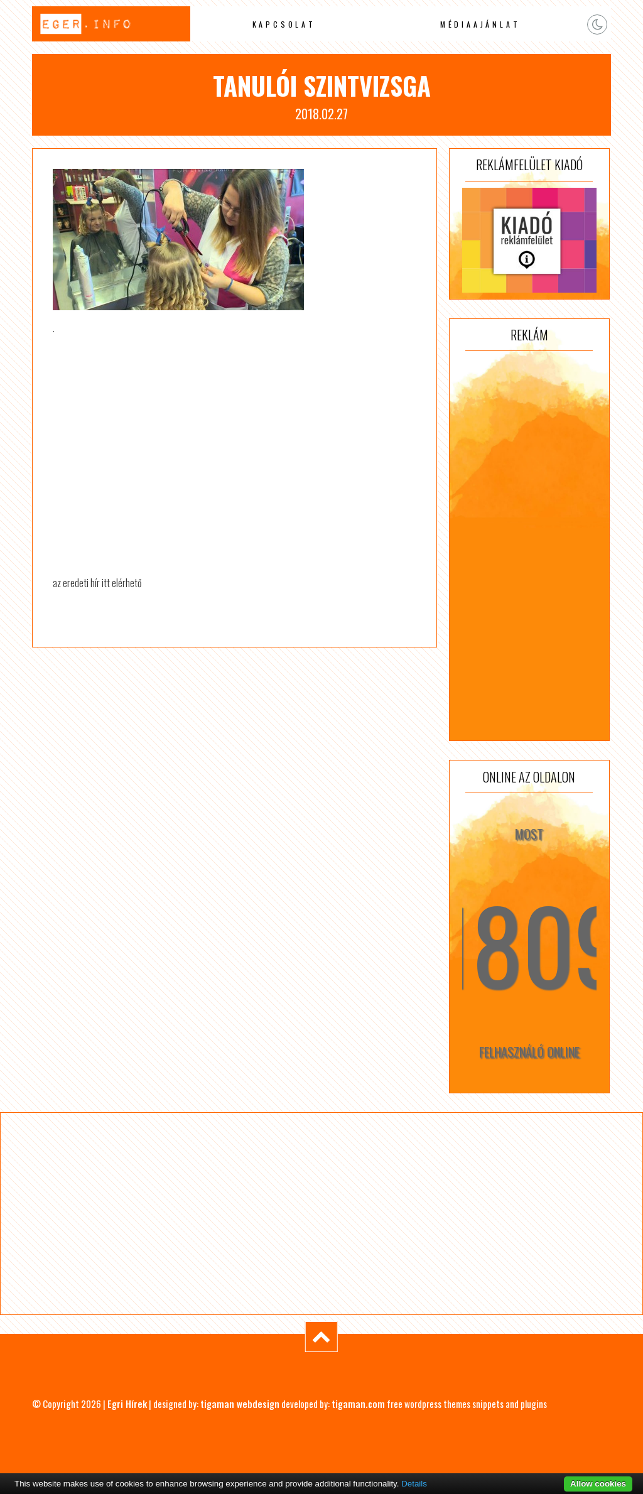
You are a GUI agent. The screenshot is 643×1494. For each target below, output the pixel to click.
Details (414, 1483)
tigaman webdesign (239, 1403)
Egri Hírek (127, 1403)
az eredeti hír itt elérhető (97, 582)
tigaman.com (358, 1403)
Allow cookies (598, 1483)
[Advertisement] (529, 545)
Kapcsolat (284, 24)
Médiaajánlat (480, 24)
